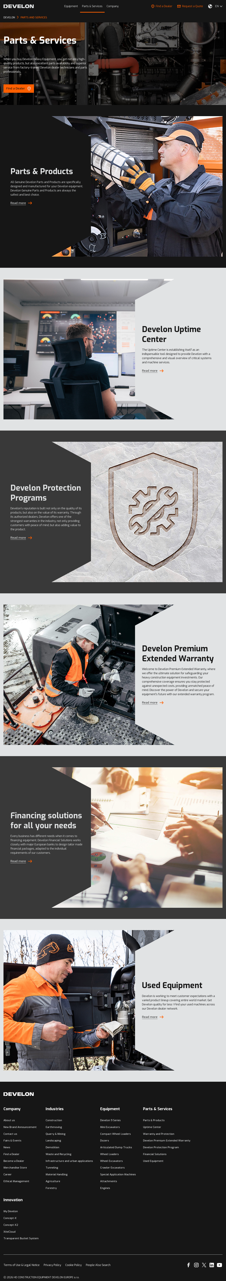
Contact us (10, 1134)
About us (9, 1120)
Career (7, 1174)
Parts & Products (153, 1120)
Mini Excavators (110, 1127)
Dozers (104, 1140)
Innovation (13, 1199)
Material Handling (57, 1174)
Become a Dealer (13, 1161)
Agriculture (53, 1181)
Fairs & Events (12, 1140)
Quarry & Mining (56, 1134)
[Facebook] (189, 1265)
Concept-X (10, 1218)
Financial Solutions (154, 1154)
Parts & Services (92, 6)
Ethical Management (16, 1181)
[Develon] (18, 6)
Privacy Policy (52, 1265)
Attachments (108, 1181)
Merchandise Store (15, 1167)
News (6, 1147)
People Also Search (98, 1265)
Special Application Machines (118, 1174)
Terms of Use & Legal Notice (21, 1265)
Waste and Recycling (58, 1154)
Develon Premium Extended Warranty (166, 1140)
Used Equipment (153, 1161)
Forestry (51, 1188)
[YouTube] (219, 1265)
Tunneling (52, 1167)
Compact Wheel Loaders (115, 1134)
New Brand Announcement (20, 1127)
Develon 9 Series (110, 1120)
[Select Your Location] (210, 6)
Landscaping (53, 1140)
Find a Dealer (161, 6)
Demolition (52, 1147)
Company (113, 6)
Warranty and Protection (158, 1134)
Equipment (71, 6)
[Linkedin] (212, 1265)
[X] (204, 1265)
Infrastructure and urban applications (69, 1161)
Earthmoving (54, 1127)
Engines (105, 1188)
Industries (55, 1108)
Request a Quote (190, 6)
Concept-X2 (10, 1225)
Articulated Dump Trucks (116, 1147)
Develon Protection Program (161, 1147)
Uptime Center (152, 1127)
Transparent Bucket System (21, 1238)
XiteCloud (9, 1231)
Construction (54, 1120)
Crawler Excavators (112, 1167)
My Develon (10, 1211)
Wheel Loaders (109, 1154)
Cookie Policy (73, 1265)
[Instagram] (196, 1265)
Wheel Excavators (111, 1161)
